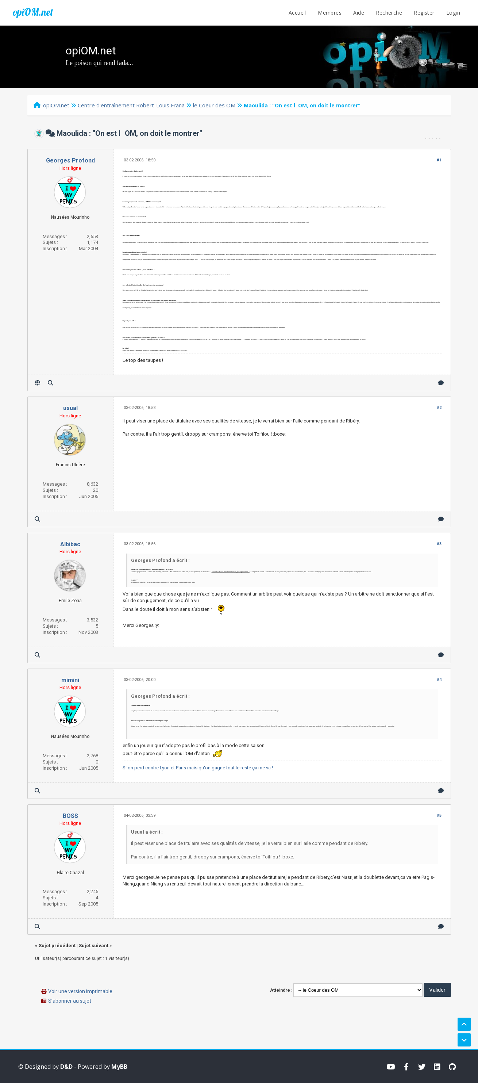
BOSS (70, 815)
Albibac (70, 544)
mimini (70, 680)
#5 (439, 815)
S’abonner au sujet (69, 1001)
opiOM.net (33, 12)
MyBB (119, 1067)
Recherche (389, 12)
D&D (66, 1067)
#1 (439, 160)
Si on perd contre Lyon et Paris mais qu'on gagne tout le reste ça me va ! (198, 767)
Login (453, 12)
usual (70, 408)
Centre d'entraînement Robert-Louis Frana (131, 105)
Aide (358, 12)
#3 (439, 544)
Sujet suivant (93, 945)
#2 (439, 407)
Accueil (297, 12)
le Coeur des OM (214, 105)
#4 (439, 679)
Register (424, 12)
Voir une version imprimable (80, 991)
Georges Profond (70, 160)
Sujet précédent (57, 945)
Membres (330, 12)
